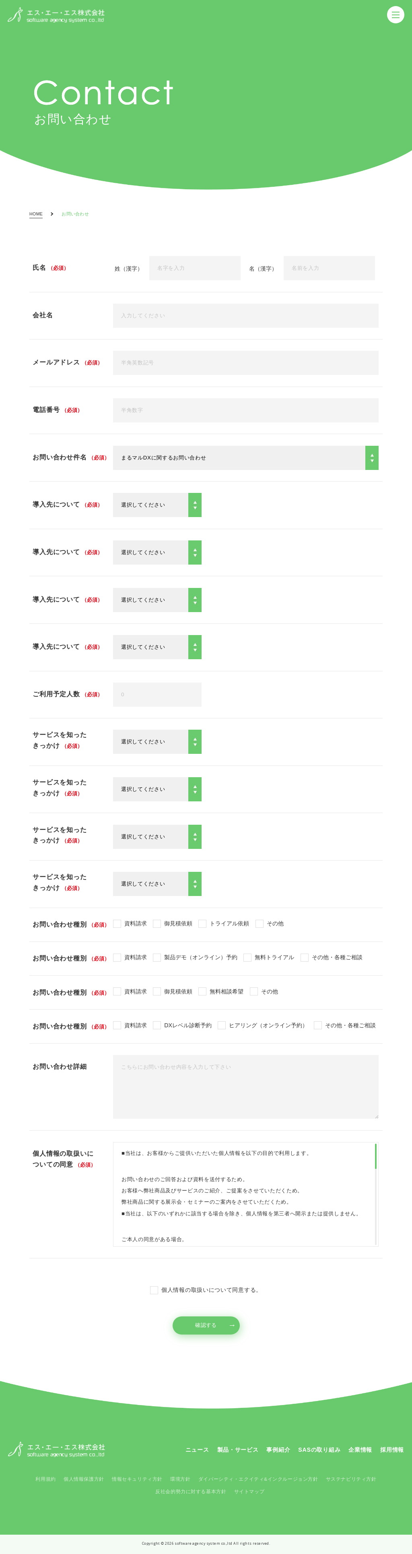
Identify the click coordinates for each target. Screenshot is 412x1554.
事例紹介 (278, 1449)
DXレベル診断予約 (188, 1025)
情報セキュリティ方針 (137, 1479)
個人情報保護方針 (84, 1479)
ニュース (197, 1449)
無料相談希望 (226, 991)
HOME (36, 214)
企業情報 (360, 1449)
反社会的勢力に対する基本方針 (190, 1491)
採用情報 (392, 1449)
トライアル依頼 (229, 923)
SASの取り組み (319, 1449)
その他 (275, 923)
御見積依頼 (178, 923)
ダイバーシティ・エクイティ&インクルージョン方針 (258, 1479)
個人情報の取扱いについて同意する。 (211, 1290)
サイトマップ (249, 1491)
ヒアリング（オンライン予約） (268, 1025)
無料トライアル (274, 957)
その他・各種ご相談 (337, 957)
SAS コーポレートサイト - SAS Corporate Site (56, 1449)
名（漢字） (263, 268)
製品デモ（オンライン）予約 (200, 957)
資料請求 (135, 923)
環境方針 (180, 1479)
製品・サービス (238, 1449)
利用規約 (45, 1479)
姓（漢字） (129, 268)
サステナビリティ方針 (351, 1479)
